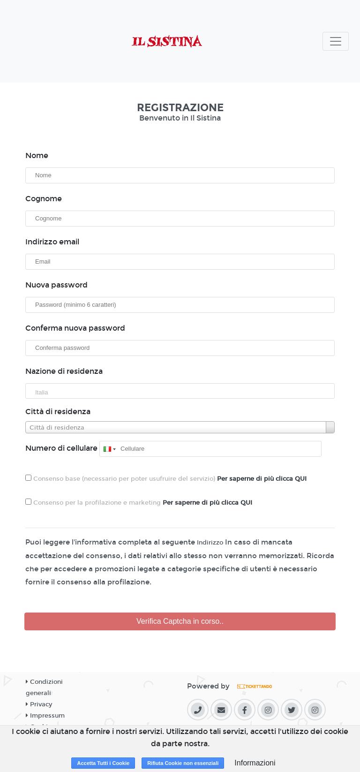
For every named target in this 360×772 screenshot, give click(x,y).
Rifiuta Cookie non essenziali (182, 763)
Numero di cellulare (61, 448)
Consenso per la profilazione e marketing (138, 503)
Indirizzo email (52, 241)
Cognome (43, 198)
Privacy (39, 704)
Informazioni (254, 763)
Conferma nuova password (75, 328)
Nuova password (56, 284)
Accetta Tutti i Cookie (103, 763)
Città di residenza (57, 411)
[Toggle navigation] (335, 41)
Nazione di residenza (64, 371)
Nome (36, 155)
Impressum (45, 715)
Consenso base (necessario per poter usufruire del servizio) (166, 479)
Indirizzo (210, 542)
